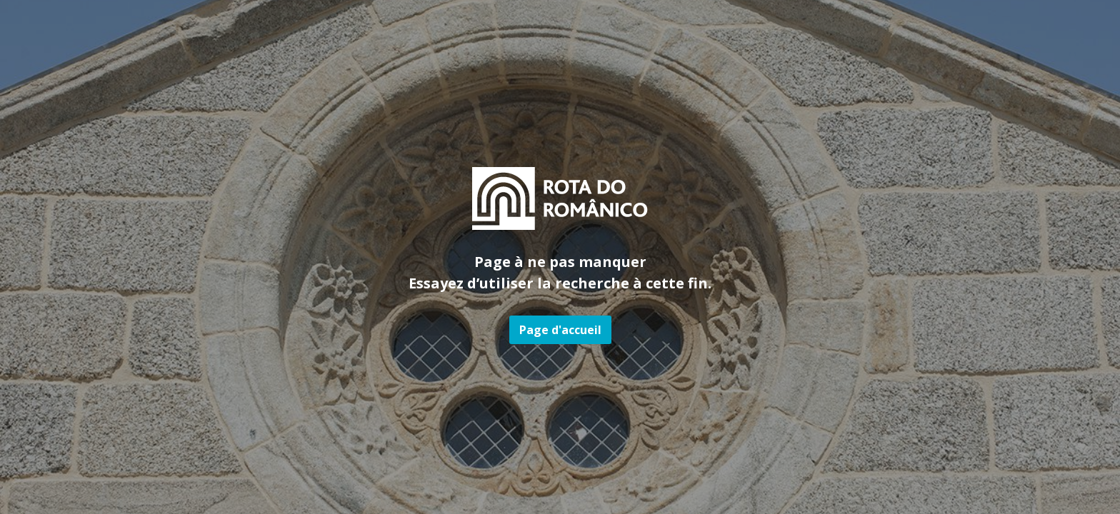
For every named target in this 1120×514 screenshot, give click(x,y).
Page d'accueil (560, 330)
